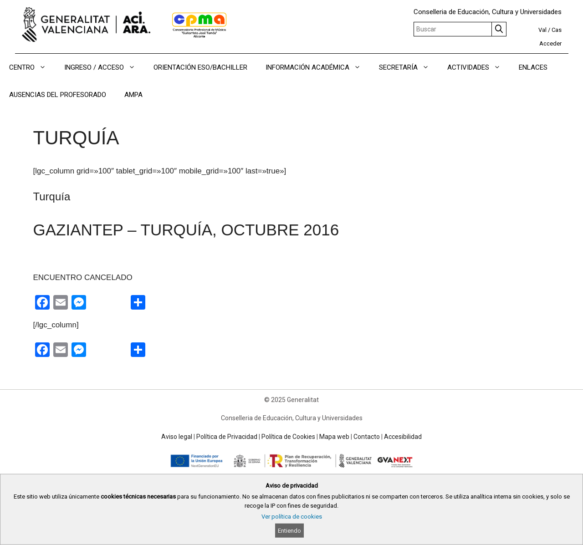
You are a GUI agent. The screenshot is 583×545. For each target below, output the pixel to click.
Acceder (550, 43)
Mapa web (334, 436)
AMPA (133, 95)
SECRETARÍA (408, 67)
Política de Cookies (288, 436)
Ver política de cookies (291, 516)
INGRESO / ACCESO (104, 67)
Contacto (366, 436)
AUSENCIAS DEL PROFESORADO (57, 95)
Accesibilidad (403, 436)
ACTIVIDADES (478, 67)
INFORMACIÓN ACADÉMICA (318, 67)
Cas (557, 29)
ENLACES (533, 67)
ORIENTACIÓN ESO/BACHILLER (200, 67)
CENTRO (32, 67)
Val (542, 29)
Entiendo (289, 530)
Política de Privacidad (226, 436)
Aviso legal (176, 436)
